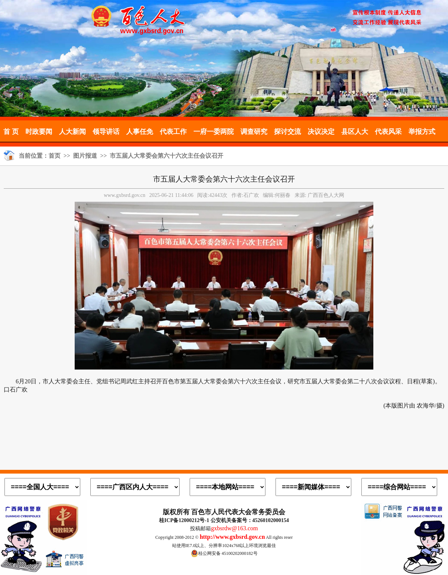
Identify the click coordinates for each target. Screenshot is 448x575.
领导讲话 (106, 131)
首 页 (11, 131)
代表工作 (173, 131)
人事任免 (139, 131)
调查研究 (253, 131)
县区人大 (354, 131)
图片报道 (85, 156)
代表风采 (388, 131)
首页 (54, 156)
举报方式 (421, 131)
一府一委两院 (213, 131)
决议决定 (321, 131)
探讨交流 (287, 131)
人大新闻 (72, 131)
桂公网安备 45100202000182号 (224, 553)
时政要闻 (38, 131)
